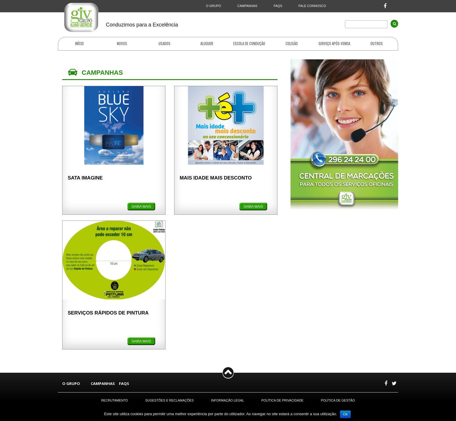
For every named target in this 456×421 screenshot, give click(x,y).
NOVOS (122, 43)
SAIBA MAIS (141, 207)
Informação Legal (227, 400)
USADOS (164, 43)
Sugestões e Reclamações (169, 400)
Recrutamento (114, 400)
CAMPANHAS (247, 6)
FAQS (278, 6)
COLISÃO (292, 43)
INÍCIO (79, 43)
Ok (345, 414)
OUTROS (376, 43)
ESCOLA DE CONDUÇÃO (249, 43)
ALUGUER (206, 43)
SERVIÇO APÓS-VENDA (334, 43)
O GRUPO (213, 6)
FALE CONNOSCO (312, 6)
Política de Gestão (338, 400)
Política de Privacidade (282, 400)
